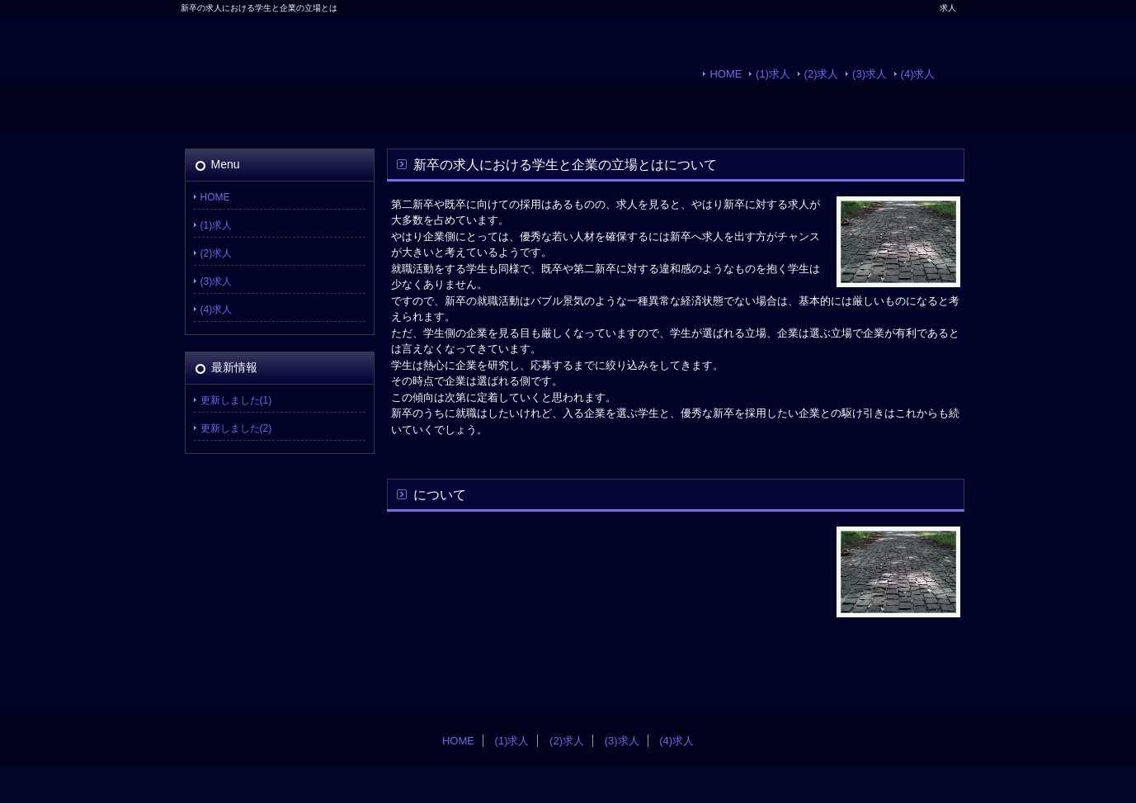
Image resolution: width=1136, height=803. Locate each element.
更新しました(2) (236, 428)
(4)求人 (918, 74)
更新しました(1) (236, 400)
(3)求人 (869, 74)
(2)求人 (821, 74)
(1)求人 (773, 74)
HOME (725, 74)
